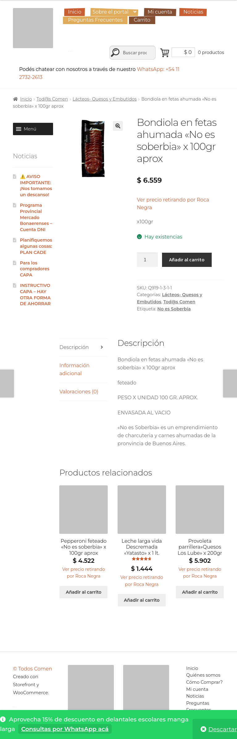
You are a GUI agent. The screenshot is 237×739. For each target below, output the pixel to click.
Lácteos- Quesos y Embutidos (105, 99)
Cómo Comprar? (204, 682)
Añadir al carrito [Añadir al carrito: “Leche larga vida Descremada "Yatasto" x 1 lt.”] (142, 600)
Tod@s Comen (52, 99)
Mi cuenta (160, 12)
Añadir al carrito (187, 259)
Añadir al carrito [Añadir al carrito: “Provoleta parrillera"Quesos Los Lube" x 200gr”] (200, 592)
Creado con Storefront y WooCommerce (30, 684)
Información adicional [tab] (74, 369)
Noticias (193, 12)
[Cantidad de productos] (147, 260)
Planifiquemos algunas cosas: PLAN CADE (36, 246)
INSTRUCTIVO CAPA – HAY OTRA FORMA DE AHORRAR (35, 294)
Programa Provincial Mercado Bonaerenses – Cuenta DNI (36, 217)
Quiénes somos (203, 675)
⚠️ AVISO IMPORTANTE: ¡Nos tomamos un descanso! (36, 185)
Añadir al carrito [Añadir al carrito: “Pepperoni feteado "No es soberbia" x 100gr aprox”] (83, 592)
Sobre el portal (110, 12)
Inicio (74, 12)
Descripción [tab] (74, 347)
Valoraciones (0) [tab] (78, 392)
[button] (118, 126)
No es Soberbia (174, 309)
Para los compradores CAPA (35, 269)
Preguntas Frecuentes (95, 20)
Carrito (142, 20)
